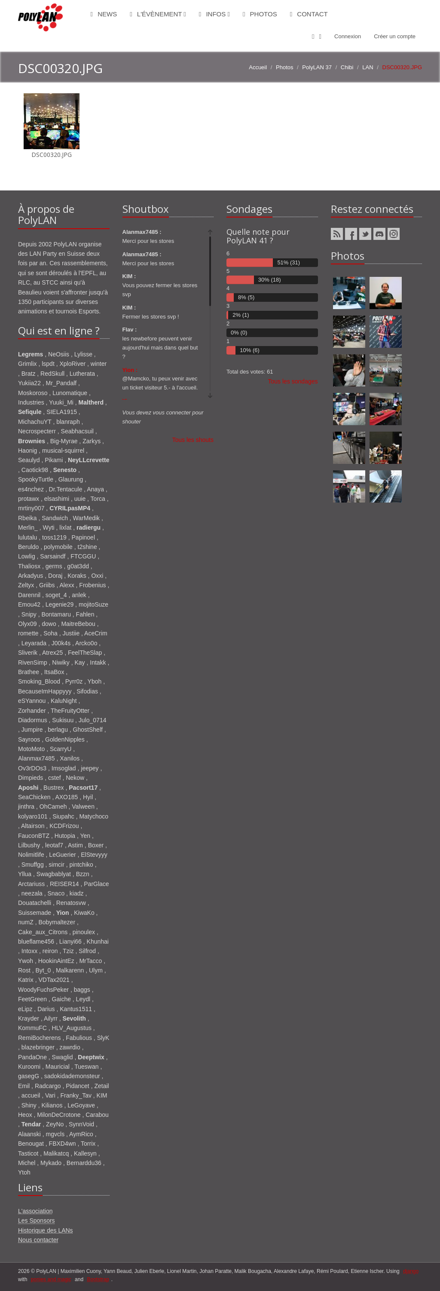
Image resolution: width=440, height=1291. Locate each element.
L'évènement (158, 14)
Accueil (258, 67)
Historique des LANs (45, 1230)
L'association (35, 1211)
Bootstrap (98, 1279)
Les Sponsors (36, 1220)
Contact (309, 14)
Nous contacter (38, 1239)
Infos (214, 14)
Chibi (347, 67)
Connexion (347, 36)
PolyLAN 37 (317, 67)
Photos (260, 14)
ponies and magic (51, 1279)
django (411, 1271)
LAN (367, 67)
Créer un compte (395, 36)
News (104, 14)
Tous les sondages (293, 381)
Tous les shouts (193, 439)
